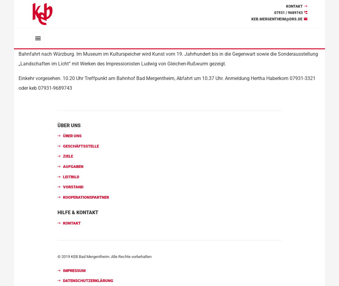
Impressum (74, 270)
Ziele (68, 156)
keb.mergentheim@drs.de (276, 19)
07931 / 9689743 (288, 13)
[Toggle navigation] (38, 38)
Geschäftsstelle (81, 146)
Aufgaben (73, 166)
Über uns (72, 136)
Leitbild (71, 177)
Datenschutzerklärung (88, 280)
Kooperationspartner (86, 197)
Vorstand (73, 187)
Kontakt (294, 6)
